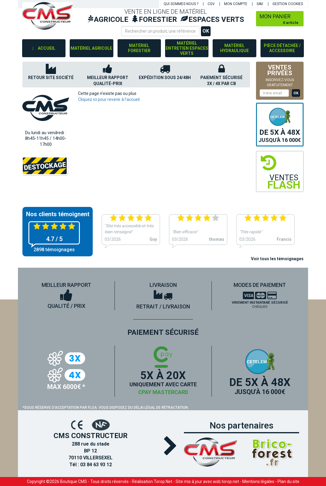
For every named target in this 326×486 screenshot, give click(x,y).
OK (205, 31)
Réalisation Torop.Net (152, 481)
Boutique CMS (73, 481)
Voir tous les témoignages (277, 258)
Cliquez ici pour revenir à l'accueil (109, 99)
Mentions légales (258, 481)
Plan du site (288, 481)
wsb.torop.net (226, 481)
